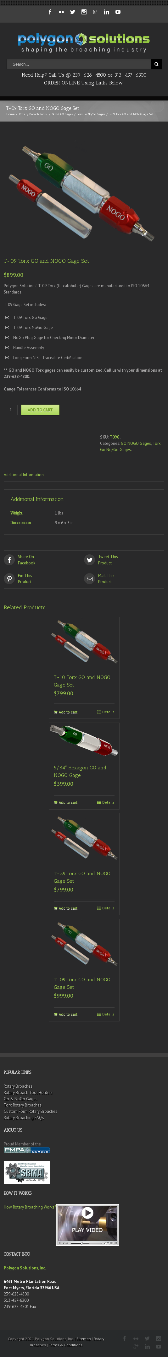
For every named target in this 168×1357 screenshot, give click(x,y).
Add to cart (40, 410)
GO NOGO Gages (62, 114)
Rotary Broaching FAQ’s (24, 1117)
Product (124, 560)
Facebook (44, 560)
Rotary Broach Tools (33, 114)
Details (108, 711)
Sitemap (83, 1338)
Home (10, 114)
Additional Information (24, 474)
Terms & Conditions (65, 1345)
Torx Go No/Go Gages (91, 114)
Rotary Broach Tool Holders (28, 1092)
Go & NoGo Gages (20, 1098)
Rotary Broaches (18, 1086)
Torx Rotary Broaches (23, 1105)
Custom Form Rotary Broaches (30, 1111)
